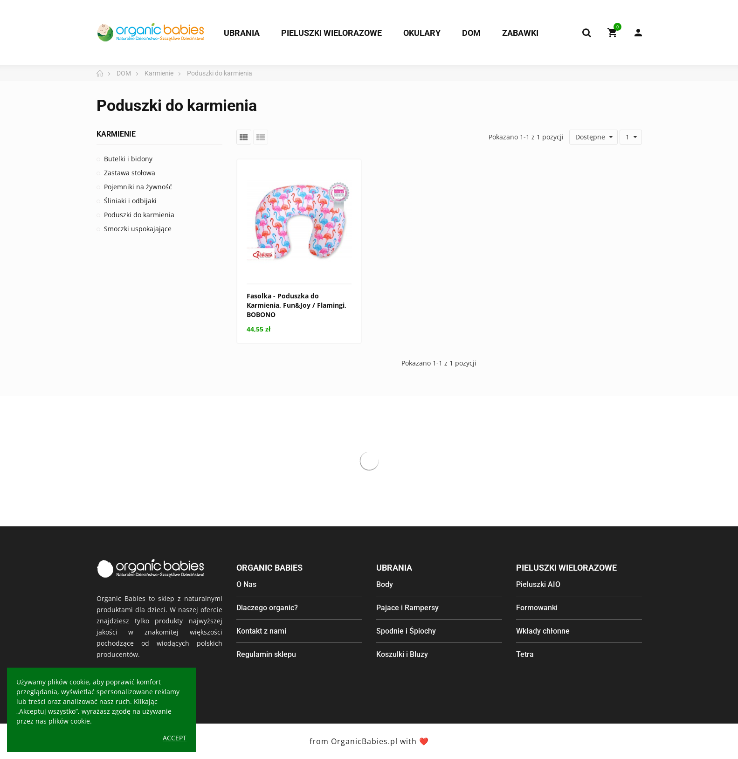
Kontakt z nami (261, 631)
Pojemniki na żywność (138, 186)
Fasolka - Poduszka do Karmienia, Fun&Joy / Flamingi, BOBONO (296, 305)
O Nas (246, 584)
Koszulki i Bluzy (402, 654)
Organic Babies (269, 568)
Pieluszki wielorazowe (566, 568)
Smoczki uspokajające (138, 228)
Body (384, 584)
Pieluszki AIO (538, 584)
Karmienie (116, 134)
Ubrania (394, 568)
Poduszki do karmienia (139, 214)
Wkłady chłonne (543, 631)
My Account (638, 32)
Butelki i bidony (128, 158)
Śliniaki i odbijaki (130, 200)
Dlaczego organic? (267, 607)
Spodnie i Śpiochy (406, 631)
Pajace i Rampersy (407, 607)
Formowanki (537, 607)
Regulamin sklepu (266, 654)
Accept (174, 737)
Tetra (525, 654)
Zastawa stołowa (129, 172)
